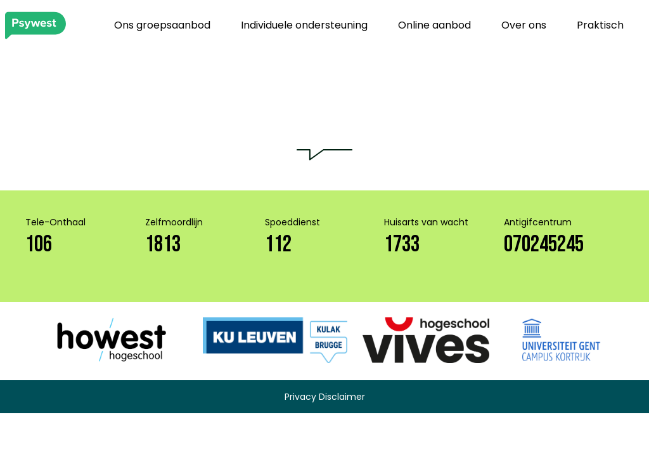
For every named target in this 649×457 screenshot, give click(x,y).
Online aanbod (434, 25)
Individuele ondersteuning (304, 25)
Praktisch (600, 25)
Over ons (523, 25)
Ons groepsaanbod (162, 25)
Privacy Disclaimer (325, 396)
